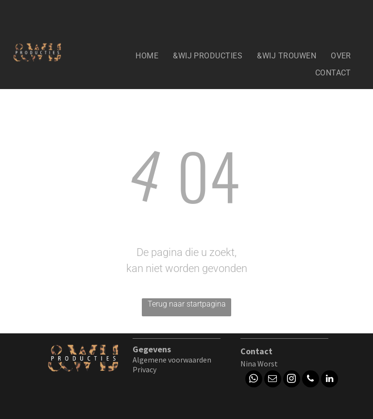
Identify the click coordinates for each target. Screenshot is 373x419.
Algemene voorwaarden (172, 359)
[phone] (310, 380)
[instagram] (291, 380)
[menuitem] (147, 56)
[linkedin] (329, 380)
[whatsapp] (253, 380)
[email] (272, 380)
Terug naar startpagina (187, 304)
